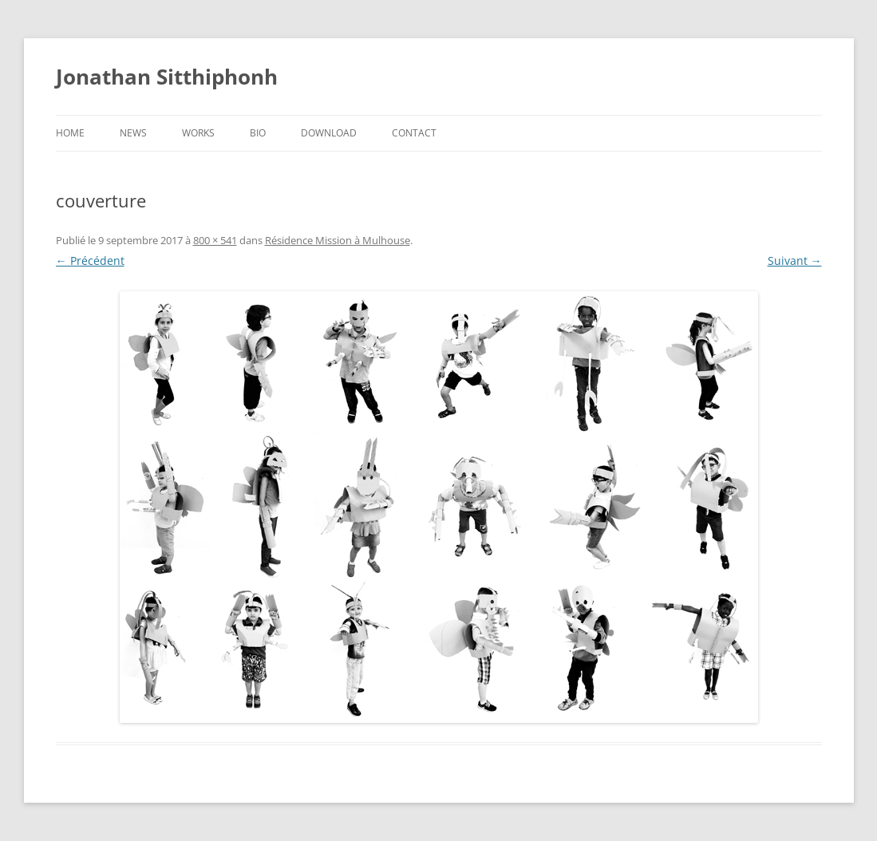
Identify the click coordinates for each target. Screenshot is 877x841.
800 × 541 (215, 240)
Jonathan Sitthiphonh (167, 76)
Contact (414, 133)
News (133, 133)
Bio (258, 133)
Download (329, 133)
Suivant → (795, 260)
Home (70, 133)
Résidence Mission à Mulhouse (337, 240)
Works (198, 133)
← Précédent (90, 260)
